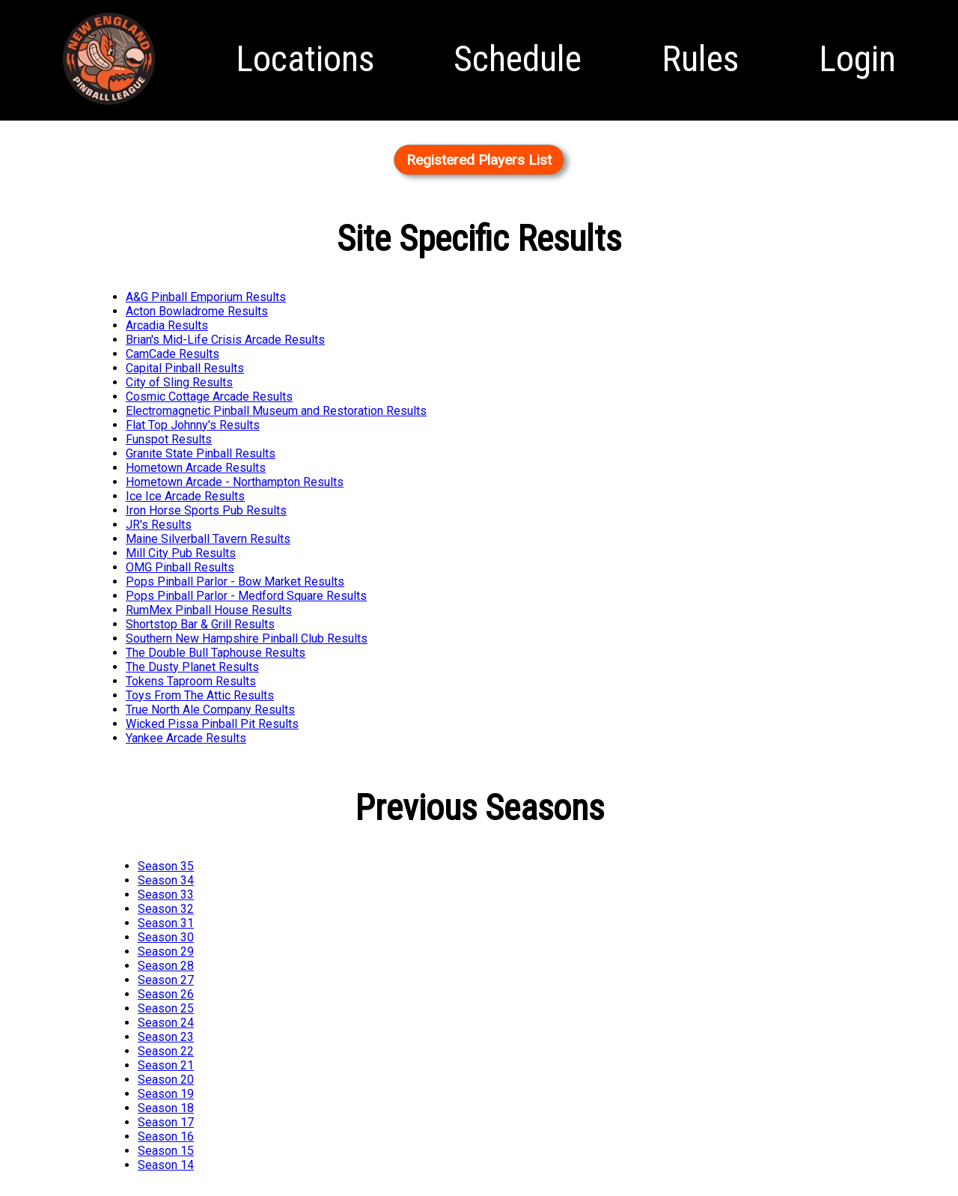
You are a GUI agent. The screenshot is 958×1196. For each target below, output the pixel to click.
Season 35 (166, 866)
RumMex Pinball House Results (209, 610)
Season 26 (166, 994)
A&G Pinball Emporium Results (206, 297)
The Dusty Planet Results (192, 667)
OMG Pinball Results (180, 567)
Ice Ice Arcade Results (185, 496)
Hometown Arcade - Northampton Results (235, 482)
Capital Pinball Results (185, 368)
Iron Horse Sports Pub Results (206, 510)
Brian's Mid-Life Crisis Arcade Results (225, 340)
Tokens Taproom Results (191, 681)
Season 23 (166, 1037)
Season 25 (166, 1008)
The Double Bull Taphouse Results (215, 653)
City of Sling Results (179, 382)
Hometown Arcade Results (196, 468)
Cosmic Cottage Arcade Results (209, 396)
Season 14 (166, 1165)
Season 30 (166, 937)
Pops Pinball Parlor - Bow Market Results (235, 581)
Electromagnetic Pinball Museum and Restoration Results (276, 411)
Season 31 (166, 923)
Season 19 (166, 1094)
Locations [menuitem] (305, 58)
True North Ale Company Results (210, 709)
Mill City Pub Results (181, 553)
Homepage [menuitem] (109, 106)
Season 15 (166, 1151)
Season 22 (166, 1051)
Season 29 (166, 951)
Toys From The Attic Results (200, 695)
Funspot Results (169, 439)
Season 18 (166, 1108)
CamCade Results (172, 354)
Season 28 (166, 966)
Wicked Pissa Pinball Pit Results (212, 724)
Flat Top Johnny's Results (193, 425)
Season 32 (166, 909)
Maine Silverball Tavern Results (208, 539)
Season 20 (166, 1079)
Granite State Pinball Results (200, 453)
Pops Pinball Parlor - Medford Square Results (246, 596)
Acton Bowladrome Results (197, 311)
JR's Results (159, 524)
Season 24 (166, 1023)
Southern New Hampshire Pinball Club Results (246, 638)
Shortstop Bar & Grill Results (200, 624)
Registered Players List (479, 160)
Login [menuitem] (857, 58)
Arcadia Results (167, 325)
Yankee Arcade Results (186, 738)
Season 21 (166, 1065)
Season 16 (166, 1136)
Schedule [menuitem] (518, 58)
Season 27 (166, 980)
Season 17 (166, 1122)
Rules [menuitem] (700, 58)
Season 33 (166, 894)
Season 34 (166, 880)
